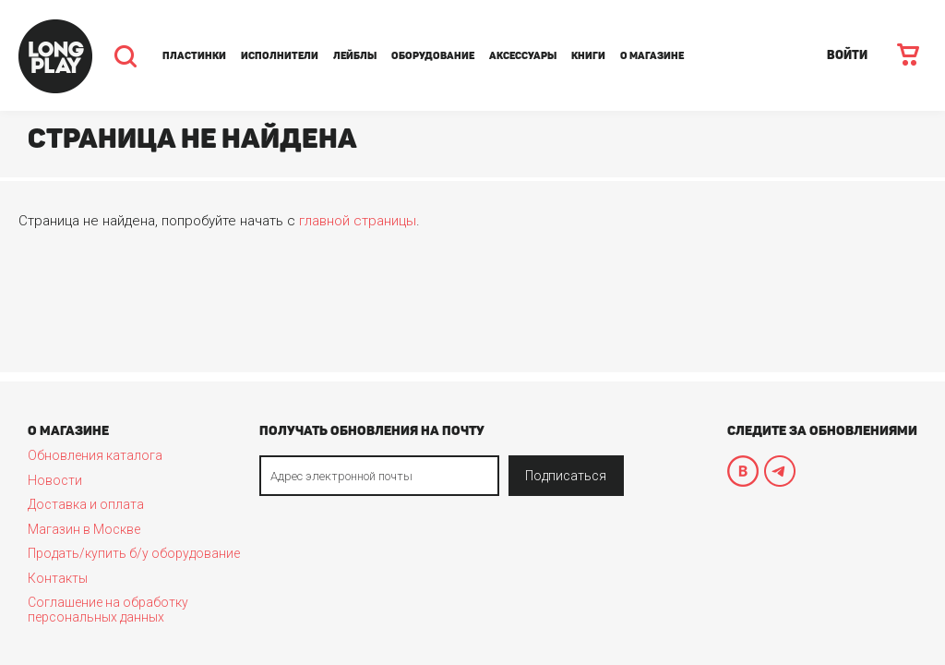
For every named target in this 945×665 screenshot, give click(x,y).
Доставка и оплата (86, 504)
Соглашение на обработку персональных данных (108, 609)
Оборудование (432, 56)
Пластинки (194, 56)
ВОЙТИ (847, 55)
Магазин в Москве (84, 529)
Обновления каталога (95, 455)
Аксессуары (522, 56)
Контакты (58, 578)
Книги (588, 56)
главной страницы (357, 220)
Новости (55, 480)
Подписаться (565, 475)
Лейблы (355, 56)
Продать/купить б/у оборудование (134, 553)
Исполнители (279, 56)
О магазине (652, 56)
